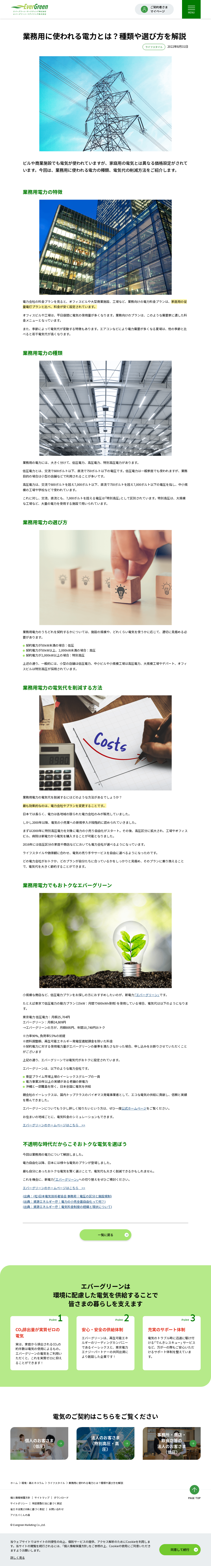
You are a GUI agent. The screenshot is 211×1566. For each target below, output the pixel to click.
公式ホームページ (134, 1108)
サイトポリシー (19, 1503)
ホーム (14, 1483)
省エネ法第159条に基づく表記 (27, 1509)
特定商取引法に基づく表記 (47, 1503)
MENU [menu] (191, 9)
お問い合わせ (56, 1509)
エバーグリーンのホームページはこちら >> (54, 1125)
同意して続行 (180, 1549)
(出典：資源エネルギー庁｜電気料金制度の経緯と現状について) (67, 1206)
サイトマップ (42, 1497)
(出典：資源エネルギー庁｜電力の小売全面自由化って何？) (64, 1201)
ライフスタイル (56, 1483)
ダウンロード (61, 1497)
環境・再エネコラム (33, 1483)
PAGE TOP (194, 1498)
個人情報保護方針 (20, 1497)
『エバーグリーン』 (146, 995)
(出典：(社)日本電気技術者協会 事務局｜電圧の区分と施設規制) (67, 1196)
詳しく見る (17, 1557)
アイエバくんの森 (20, 1515)
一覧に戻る (105, 1235)
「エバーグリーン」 (66, 1179)
